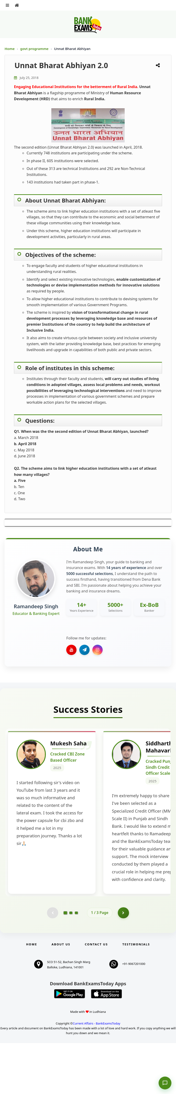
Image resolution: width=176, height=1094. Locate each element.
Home (10, 48)
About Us (61, 995)
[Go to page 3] (76, 963)
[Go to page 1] (65, 963)
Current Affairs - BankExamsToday (96, 1074)
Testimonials (136, 995)
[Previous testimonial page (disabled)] (52, 963)
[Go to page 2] (70, 963)
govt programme (34, 48)
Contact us (96, 995)
